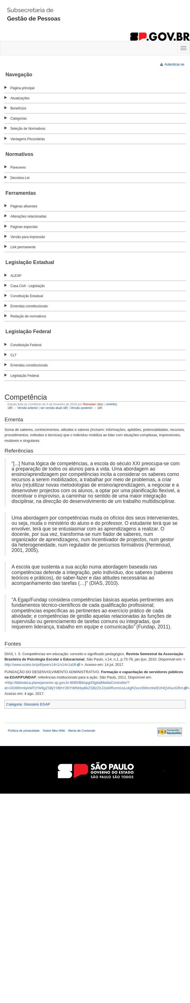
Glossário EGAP (37, 704)
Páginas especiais (24, 227)
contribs (111, 404)
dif (10, 407)
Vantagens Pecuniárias (27, 139)
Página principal (22, 88)
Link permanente (22, 247)
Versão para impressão (27, 237)
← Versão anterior (26, 407)
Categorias (18, 118)
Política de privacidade (24, 730)
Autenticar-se (174, 64)
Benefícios (18, 108)
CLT (13, 355)
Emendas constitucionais (29, 306)
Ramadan (89, 404)
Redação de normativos (28, 316)
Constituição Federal (25, 345)
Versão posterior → (83, 407)
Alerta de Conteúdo (81, 730)
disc (100, 404)
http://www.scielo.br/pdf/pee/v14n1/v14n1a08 (40, 664)
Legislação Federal (24, 376)
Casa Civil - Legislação (27, 286)
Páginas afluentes (23, 206)
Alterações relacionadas (28, 216)
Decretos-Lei (20, 178)
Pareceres (18, 167)
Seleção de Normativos (27, 129)
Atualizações (20, 98)
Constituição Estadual (26, 296)
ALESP (15, 276)
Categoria (14, 704)
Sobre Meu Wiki (54, 730)
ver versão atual (51, 407)
